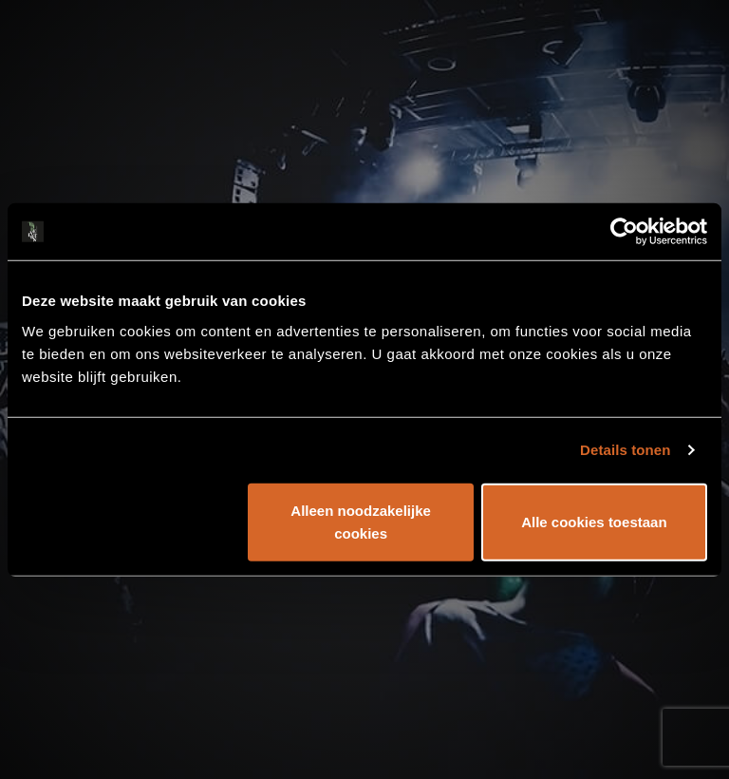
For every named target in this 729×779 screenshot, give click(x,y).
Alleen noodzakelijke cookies (360, 521)
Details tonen (625, 450)
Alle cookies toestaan (593, 521)
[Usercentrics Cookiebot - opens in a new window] (624, 232)
